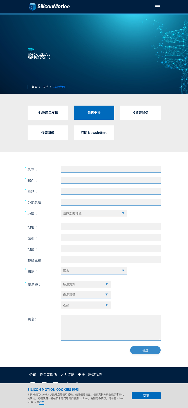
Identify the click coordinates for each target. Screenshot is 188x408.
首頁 (35, 87)
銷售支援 (94, 112)
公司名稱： (36, 211)
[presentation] (92, 360)
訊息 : (32, 327)
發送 (145, 359)
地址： (33, 236)
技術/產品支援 (47, 112)
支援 (81, 374)
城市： (33, 247)
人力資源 (67, 374)
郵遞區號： (36, 269)
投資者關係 (140, 112)
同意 (146, 396)
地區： (33, 222)
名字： (33, 178)
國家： (33, 280)
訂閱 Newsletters (94, 132)
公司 (32, 374)
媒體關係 (47, 132)
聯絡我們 (95, 374)
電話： (33, 200)
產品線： (34, 293)
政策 (41, 402)
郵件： (33, 189)
